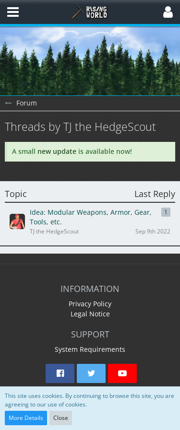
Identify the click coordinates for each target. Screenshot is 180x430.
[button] (13, 12)
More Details (26, 418)
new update (56, 151)
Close (60, 418)
